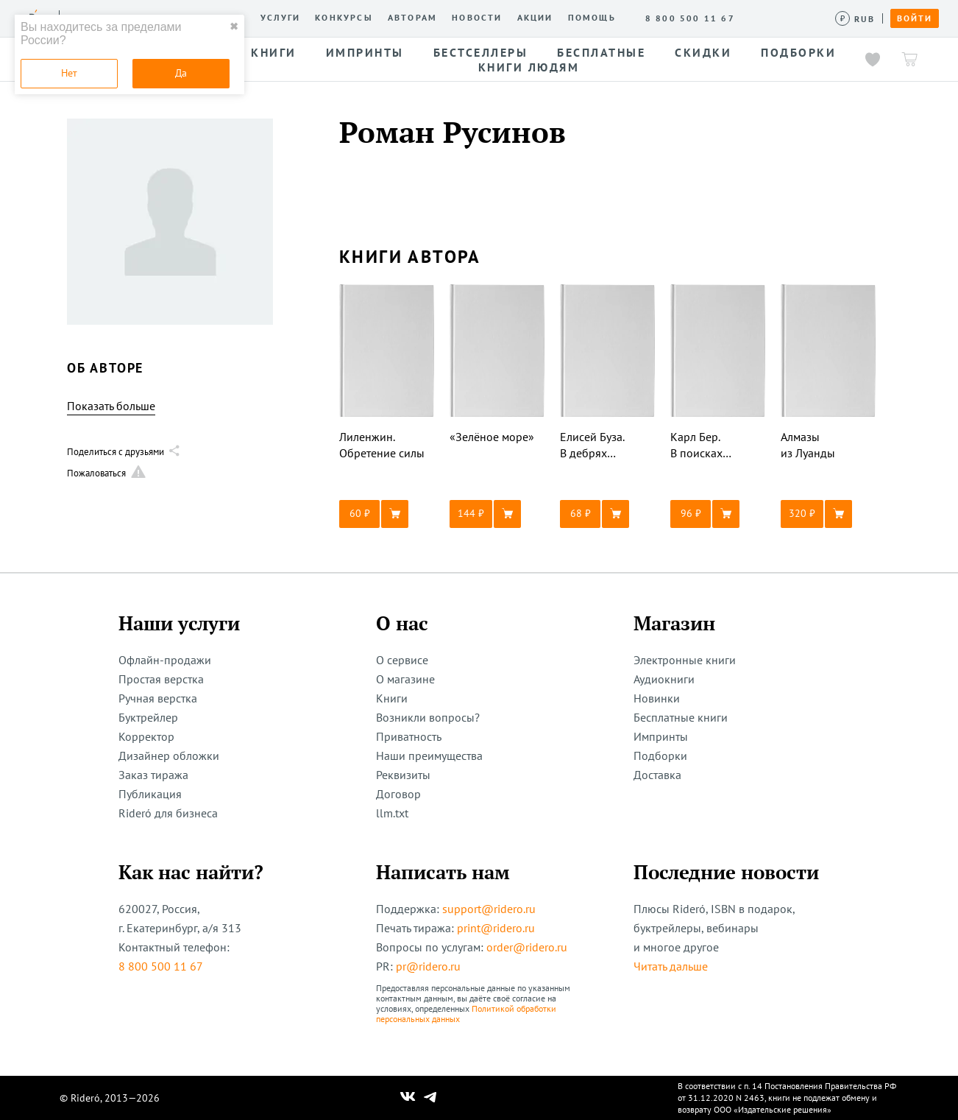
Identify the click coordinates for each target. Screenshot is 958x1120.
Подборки (660, 755)
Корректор (146, 736)
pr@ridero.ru (428, 966)
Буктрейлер (148, 717)
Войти (914, 18)
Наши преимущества (429, 755)
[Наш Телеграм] (430, 1098)
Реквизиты (403, 774)
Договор (398, 793)
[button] (387, 514)
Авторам (412, 18)
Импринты (661, 736)
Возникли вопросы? (428, 717)
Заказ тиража (153, 774)
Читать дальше (671, 966)
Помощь (592, 18)
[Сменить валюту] (855, 19)
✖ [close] (234, 26)
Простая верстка (161, 679)
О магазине (405, 679)
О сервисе (402, 659)
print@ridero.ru (496, 927)
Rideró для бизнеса (168, 813)
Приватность (408, 736)
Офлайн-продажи (164, 659)
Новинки (657, 698)
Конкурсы (344, 18)
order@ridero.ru (526, 947)
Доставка (657, 774)
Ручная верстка (157, 698)
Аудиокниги (664, 679)
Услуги (280, 18)
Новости (477, 18)
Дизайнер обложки (168, 755)
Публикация (150, 793)
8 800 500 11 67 (160, 966)
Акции (535, 18)
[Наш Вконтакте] (408, 1098)
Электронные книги (685, 659)
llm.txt (392, 813)
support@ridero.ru (489, 908)
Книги (392, 698)
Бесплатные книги (681, 717)
